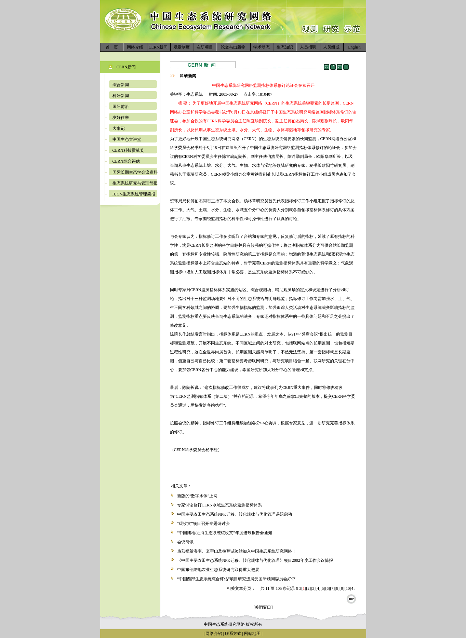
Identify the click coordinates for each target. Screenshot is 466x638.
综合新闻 (120, 84)
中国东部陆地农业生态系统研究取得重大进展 (218, 569)
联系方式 (232, 633)
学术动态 (261, 47)
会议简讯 (185, 542)
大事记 (118, 128)
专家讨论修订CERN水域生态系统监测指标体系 (219, 505)
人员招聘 (308, 47)
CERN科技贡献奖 (128, 150)
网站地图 (252, 633)
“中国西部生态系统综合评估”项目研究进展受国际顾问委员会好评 (236, 578)
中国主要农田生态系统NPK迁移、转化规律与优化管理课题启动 (234, 514)
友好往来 (120, 117)
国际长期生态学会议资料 (135, 172)
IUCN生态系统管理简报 (133, 194)
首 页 (112, 47)
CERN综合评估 (126, 161)
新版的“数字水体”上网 (197, 495)
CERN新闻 (158, 47)
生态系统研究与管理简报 (135, 183)
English (354, 47)
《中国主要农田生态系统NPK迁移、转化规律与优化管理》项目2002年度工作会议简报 (255, 560)
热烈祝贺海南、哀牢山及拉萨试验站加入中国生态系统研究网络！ (236, 551)
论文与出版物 (233, 47)
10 (348, 588)
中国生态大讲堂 (126, 139)
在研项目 (205, 47)
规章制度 (181, 47)
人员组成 (331, 47)
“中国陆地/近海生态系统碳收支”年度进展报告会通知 (224, 532)
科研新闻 (120, 95)
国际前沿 (120, 106)
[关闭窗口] (263, 607)
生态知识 (285, 47)
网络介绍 (135, 47)
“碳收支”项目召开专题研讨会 (203, 523)
